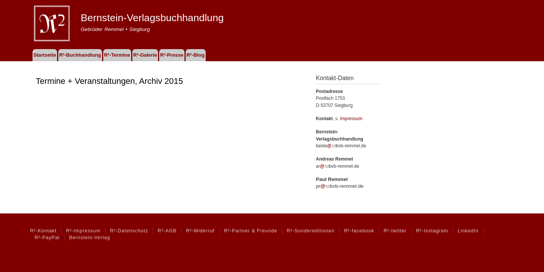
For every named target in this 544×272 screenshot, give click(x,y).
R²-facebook (359, 230)
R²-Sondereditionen (311, 230)
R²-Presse (172, 55)
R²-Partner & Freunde (250, 230)
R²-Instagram (432, 230)
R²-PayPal (47, 237)
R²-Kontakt (43, 230)
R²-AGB (167, 230)
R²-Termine (117, 55)
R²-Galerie (145, 55)
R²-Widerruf (200, 230)
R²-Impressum (83, 230)
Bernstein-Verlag (89, 237)
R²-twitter (395, 230)
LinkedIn (468, 230)
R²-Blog (195, 55)
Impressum (351, 118)
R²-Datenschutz (129, 230)
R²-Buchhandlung (80, 55)
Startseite (44, 55)
